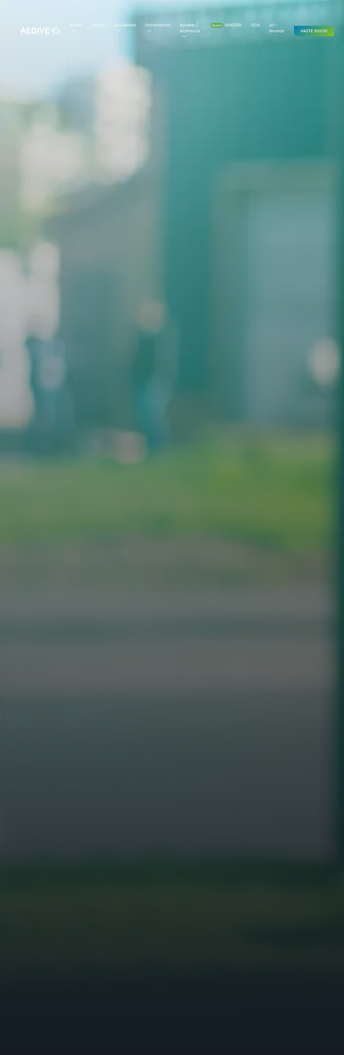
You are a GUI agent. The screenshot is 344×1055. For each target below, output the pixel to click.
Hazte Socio (314, 31)
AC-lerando (277, 28)
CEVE (255, 25)
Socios (98, 25)
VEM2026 (226, 25)
